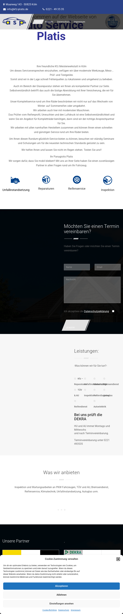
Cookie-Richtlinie (49, 610)
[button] (118, 559)
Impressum (76, 610)
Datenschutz (63, 610)
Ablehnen (61, 594)
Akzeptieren (61, 586)
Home (38, 21)
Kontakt (49, 21)
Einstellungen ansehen (61, 603)
